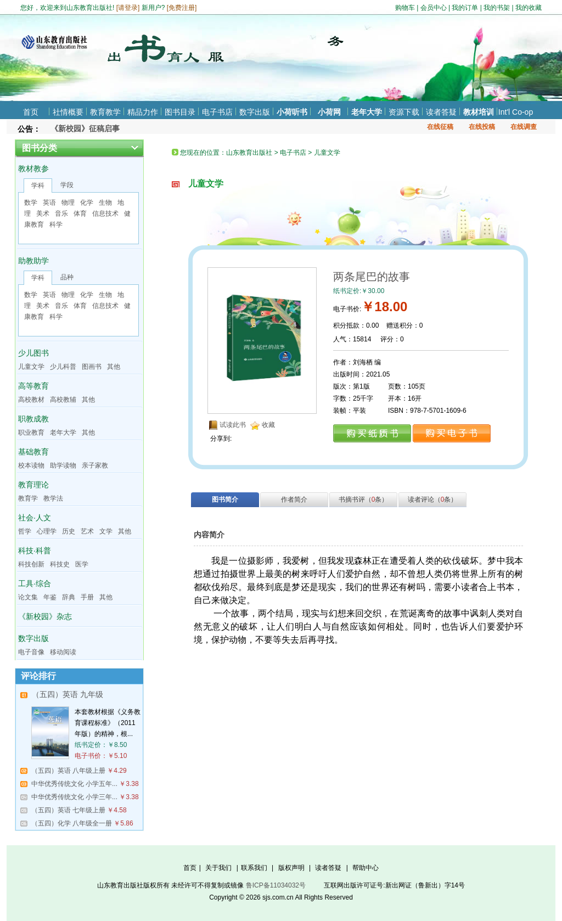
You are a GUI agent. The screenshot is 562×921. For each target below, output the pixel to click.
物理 (68, 202)
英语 (49, 202)
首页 (30, 112)
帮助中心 (365, 868)
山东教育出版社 (249, 152)
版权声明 (291, 868)
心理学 (47, 531)
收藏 (268, 425)
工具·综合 (34, 583)
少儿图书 (33, 353)
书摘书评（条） (364, 499)
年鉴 (50, 597)
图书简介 (225, 499)
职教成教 (33, 418)
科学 (56, 224)
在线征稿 (440, 127)
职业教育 (31, 432)
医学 (81, 564)
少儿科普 (63, 366)
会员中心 (433, 8)
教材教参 (33, 168)
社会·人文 (34, 517)
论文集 (28, 597)
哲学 (24, 531)
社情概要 (68, 112)
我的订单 (465, 8)
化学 (86, 202)
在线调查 (523, 127)
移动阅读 (63, 652)
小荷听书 (292, 112)
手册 (87, 597)
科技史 (60, 564)
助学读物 (63, 465)
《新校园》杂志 (45, 616)
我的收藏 (528, 8)
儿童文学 (31, 366)
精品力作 (142, 112)
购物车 (405, 8)
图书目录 (180, 112)
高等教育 (33, 385)
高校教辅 (63, 399)
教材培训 (478, 112)
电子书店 (217, 112)
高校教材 (31, 399)
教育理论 (33, 484)
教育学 (28, 498)
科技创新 (31, 564)
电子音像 (31, 652)
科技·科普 (34, 550)
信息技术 (105, 213)
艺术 (87, 531)
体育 (80, 213)
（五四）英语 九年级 (67, 694)
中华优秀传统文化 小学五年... (74, 784)
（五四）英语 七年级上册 (68, 810)
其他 (113, 366)
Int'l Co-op (515, 112)
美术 (42, 213)
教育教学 (105, 112)
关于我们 (218, 868)
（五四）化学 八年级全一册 (71, 823)
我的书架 (497, 8)
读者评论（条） (433, 499)
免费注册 (181, 8)
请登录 (128, 8)
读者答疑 (441, 112)
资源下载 (404, 112)
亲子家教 (95, 465)
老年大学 (366, 112)
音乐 (61, 213)
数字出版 (254, 112)
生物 (105, 202)
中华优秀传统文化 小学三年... (74, 797)
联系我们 (254, 868)
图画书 (92, 366)
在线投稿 (482, 127)
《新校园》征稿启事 (85, 128)
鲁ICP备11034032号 (276, 885)
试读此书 (233, 425)
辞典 (68, 597)
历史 (68, 531)
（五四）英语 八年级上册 (68, 770)
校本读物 (31, 465)
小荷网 (329, 112)
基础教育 (33, 451)
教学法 (53, 498)
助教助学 (33, 260)
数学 (30, 202)
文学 (106, 531)
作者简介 (294, 499)
